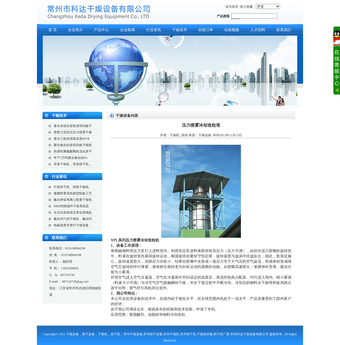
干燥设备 (204, 135)
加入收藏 (246, 6)
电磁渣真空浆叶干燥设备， (73, 225)
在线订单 (205, 30)
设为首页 (232, 6)
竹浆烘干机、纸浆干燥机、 (73, 187)
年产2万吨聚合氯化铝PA (71, 158)
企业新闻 (127, 30)
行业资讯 (153, 30)
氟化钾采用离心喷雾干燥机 (73, 200)
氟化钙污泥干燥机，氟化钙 (73, 219)
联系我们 (283, 30)
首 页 (52, 30)
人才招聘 (257, 30)
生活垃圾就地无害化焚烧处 (73, 212)
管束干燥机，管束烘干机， (73, 164)
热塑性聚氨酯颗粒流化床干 (73, 151)
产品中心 (101, 30)
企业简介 (75, 30)
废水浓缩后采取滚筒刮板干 (73, 126)
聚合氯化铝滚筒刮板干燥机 (73, 145)
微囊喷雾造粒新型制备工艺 (73, 193)
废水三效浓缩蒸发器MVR (72, 138)
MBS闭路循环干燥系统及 (71, 206)
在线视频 (231, 30)
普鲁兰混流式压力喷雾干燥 (73, 132)
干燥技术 (179, 30)
